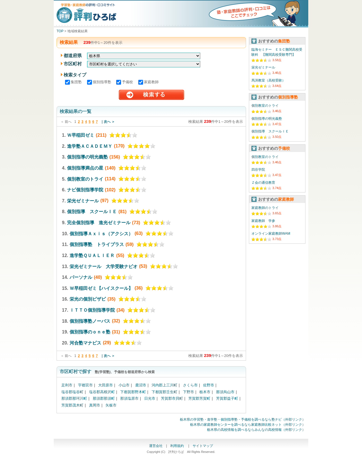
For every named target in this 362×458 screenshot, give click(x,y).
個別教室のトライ (85, 178)
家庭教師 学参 (263, 221)
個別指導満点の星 (85, 168)
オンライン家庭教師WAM (270, 234)
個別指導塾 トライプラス (97, 244)
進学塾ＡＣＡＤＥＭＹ (89, 146)
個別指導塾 (99, 82)
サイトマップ (203, 446)
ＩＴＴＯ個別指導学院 (92, 310)
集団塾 (74, 82)
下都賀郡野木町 (133, 392)
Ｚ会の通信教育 (263, 183)
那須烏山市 (225, 392)
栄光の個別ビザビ (88, 299)
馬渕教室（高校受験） (268, 80)
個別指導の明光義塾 (87, 157)
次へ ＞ (109, 122)
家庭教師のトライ (265, 208)
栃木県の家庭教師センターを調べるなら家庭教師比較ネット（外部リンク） (247, 425)
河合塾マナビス (85, 342)
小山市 (124, 385)
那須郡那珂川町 (74, 398)
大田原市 (105, 385)
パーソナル (81, 277)
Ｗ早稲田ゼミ (80, 135)
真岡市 (94, 405)
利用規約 (177, 446)
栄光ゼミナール (83, 200)
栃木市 (204, 392)
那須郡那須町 (104, 398)
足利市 (66, 385)
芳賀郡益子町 (227, 398)
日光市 (149, 398)
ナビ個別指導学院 (85, 189)
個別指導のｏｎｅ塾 (90, 331)
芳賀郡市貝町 (172, 398)
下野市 (188, 392)
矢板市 (111, 405)
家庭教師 (148, 82)
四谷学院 (258, 170)
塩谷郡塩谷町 (72, 392)
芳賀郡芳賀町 (199, 398)
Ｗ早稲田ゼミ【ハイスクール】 (101, 288)
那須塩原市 (129, 398)
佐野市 (208, 385)
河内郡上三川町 (164, 385)
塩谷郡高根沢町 (102, 392)
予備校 (125, 82)
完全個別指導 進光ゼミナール (98, 222)
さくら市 (190, 385)
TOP (60, 31)
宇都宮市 (85, 385)
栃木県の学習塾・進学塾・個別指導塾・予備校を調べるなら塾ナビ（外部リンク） (242, 419)
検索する (151, 94)
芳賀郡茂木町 (72, 405)
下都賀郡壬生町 (164, 392)
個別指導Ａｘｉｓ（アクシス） (101, 233)
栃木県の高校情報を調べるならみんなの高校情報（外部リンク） (256, 430)
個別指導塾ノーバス (90, 320)
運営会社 (156, 446)
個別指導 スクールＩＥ (92, 211)
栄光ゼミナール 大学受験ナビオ (103, 266)
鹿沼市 (140, 385)
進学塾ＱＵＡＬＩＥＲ (92, 255)
